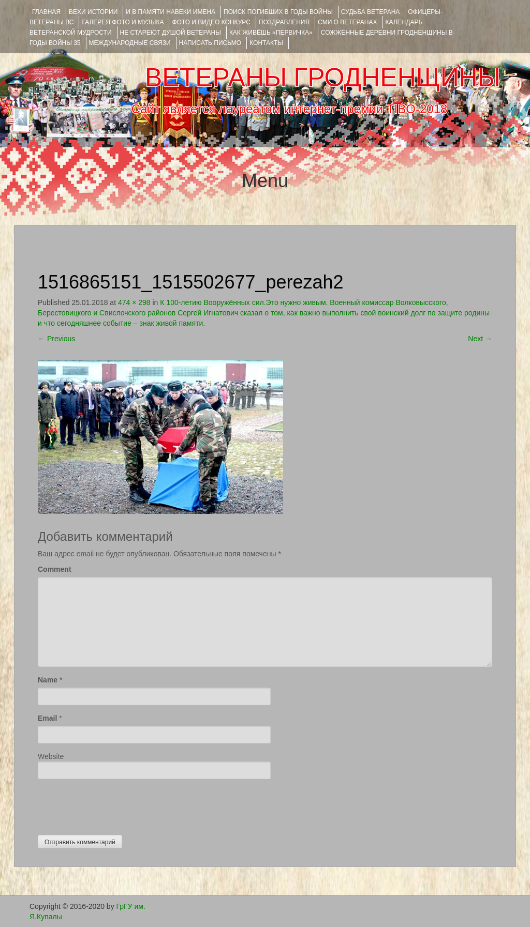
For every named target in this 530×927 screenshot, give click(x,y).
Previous (56, 339)
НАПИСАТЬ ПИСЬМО (210, 43)
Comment (54, 569)
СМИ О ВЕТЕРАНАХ (347, 22)
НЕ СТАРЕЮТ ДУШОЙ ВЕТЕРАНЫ (170, 32)
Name (47, 680)
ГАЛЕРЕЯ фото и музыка (123, 22)
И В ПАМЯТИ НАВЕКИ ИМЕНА (170, 12)
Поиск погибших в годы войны (278, 12)
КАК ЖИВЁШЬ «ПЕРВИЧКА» (271, 32)
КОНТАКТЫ (266, 43)
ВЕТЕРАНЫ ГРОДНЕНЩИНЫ (322, 78)
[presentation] (116, 804)
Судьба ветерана (370, 12)
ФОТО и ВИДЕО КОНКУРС (211, 22)
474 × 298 (134, 302)
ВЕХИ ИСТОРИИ (93, 12)
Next (480, 339)
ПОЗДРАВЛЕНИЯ (284, 22)
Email (47, 718)
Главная (46, 12)
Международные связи (130, 43)
